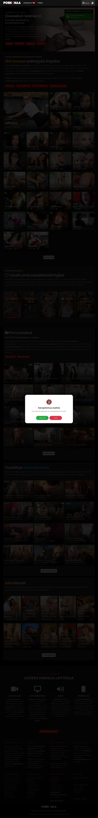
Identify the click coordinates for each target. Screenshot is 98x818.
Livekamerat (29, 3)
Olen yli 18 (42, 418)
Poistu (56, 418)
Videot (40, 3)
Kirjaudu (85, 3)
